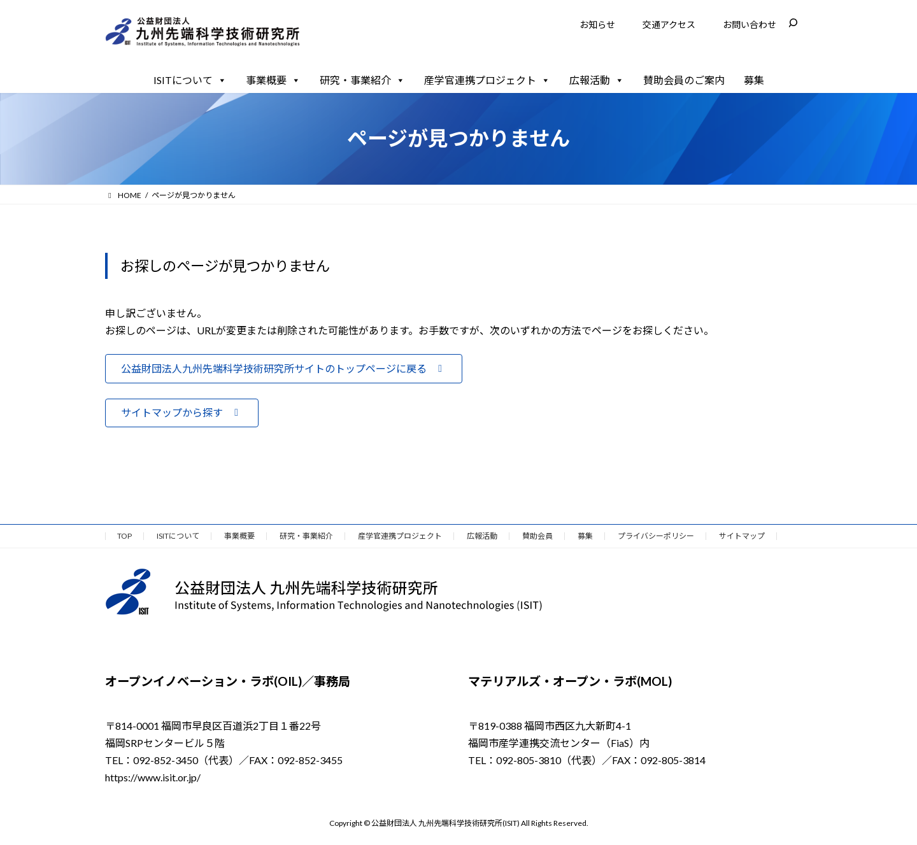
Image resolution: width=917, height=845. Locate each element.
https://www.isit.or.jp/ (153, 777)
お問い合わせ (749, 24)
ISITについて (190, 80)
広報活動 (596, 80)
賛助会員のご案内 (684, 80)
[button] (283, 368)
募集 (754, 80)
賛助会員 (537, 536)
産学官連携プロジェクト (487, 80)
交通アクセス (669, 24)
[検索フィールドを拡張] (793, 22)
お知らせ (597, 24)
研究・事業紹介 (362, 80)
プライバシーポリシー (656, 536)
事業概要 (273, 80)
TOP (124, 536)
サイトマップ (742, 536)
